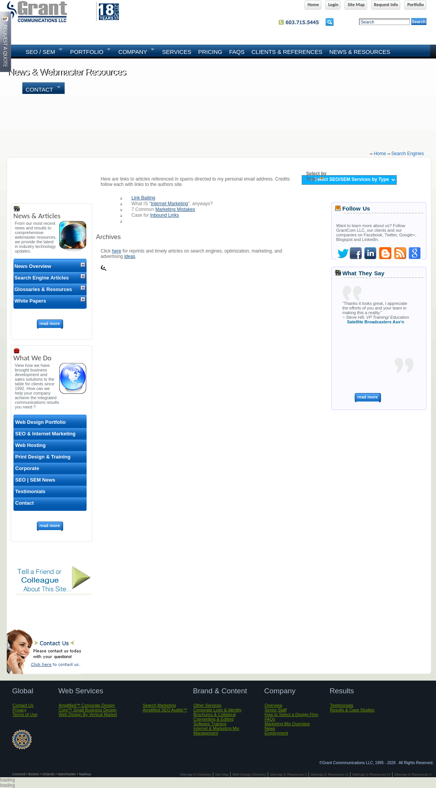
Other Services (208, 705)
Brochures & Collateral (215, 714)
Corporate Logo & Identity (218, 710)
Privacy (20, 710)
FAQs (236, 52)
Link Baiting (143, 198)
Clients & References (286, 52)
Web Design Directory (249, 774)
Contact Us (23, 705)
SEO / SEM (42, 51)
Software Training (210, 723)
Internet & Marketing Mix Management (216, 730)
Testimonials (30, 491)
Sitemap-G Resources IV (371, 774)
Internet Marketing (169, 203)
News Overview (33, 266)
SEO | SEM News (35, 480)
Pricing (210, 52)
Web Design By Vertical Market (88, 714)
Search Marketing (159, 705)
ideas (129, 256)
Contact (41, 89)
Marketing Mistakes (175, 209)
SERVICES (176, 52)
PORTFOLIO (88, 51)
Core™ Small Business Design (88, 710)
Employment (276, 733)
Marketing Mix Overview (287, 723)
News (270, 728)
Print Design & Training (43, 457)
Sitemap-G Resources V (412, 774)
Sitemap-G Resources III (330, 774)
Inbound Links (164, 215)
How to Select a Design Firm (291, 714)
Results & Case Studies (352, 710)
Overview (273, 705)
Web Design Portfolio (40, 422)
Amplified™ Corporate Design (87, 705)
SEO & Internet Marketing (45, 434)
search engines (407, 153)
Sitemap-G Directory (195, 774)
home (380, 153)
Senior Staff (276, 710)
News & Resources (359, 52)
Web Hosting (30, 445)
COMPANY (134, 51)
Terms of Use (25, 714)
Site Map (222, 774)
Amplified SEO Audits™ (165, 710)
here (116, 251)
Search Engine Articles (42, 278)
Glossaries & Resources (43, 289)
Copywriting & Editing (214, 719)
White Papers (30, 301)
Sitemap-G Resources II (288, 774)
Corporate (27, 468)
